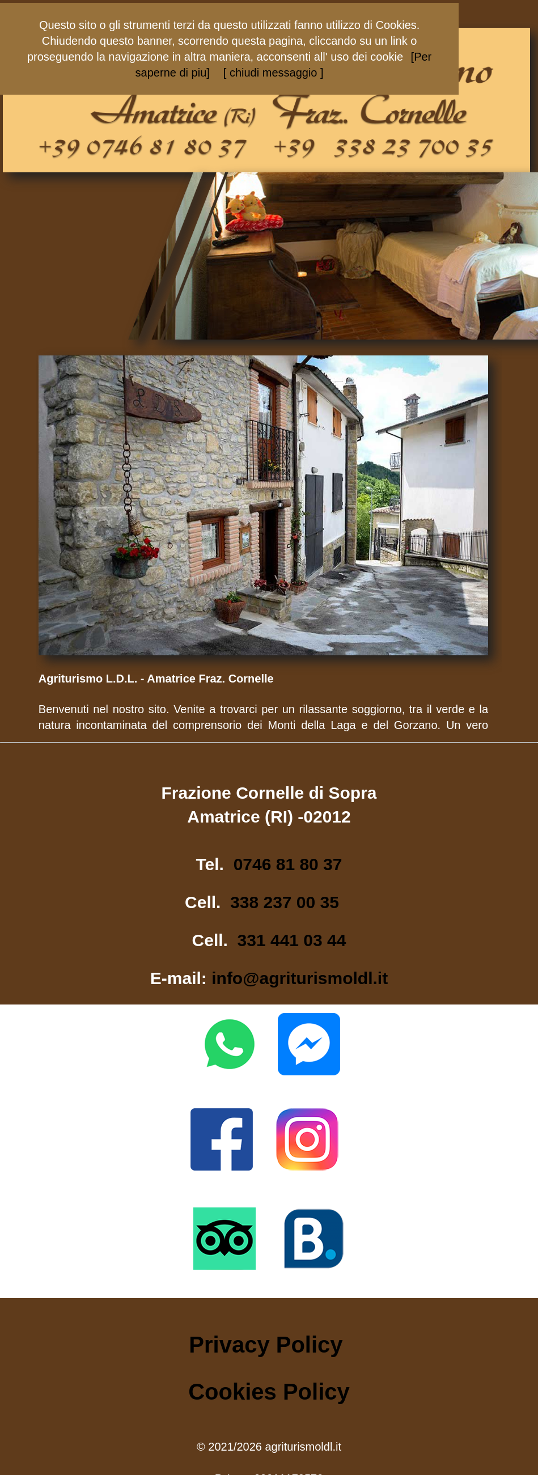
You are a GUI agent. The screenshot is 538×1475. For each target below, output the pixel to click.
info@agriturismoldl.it (299, 978)
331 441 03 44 (292, 940)
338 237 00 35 (284, 902)
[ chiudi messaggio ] (273, 72)
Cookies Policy (269, 1391)
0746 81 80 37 (288, 864)
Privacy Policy (265, 1344)
